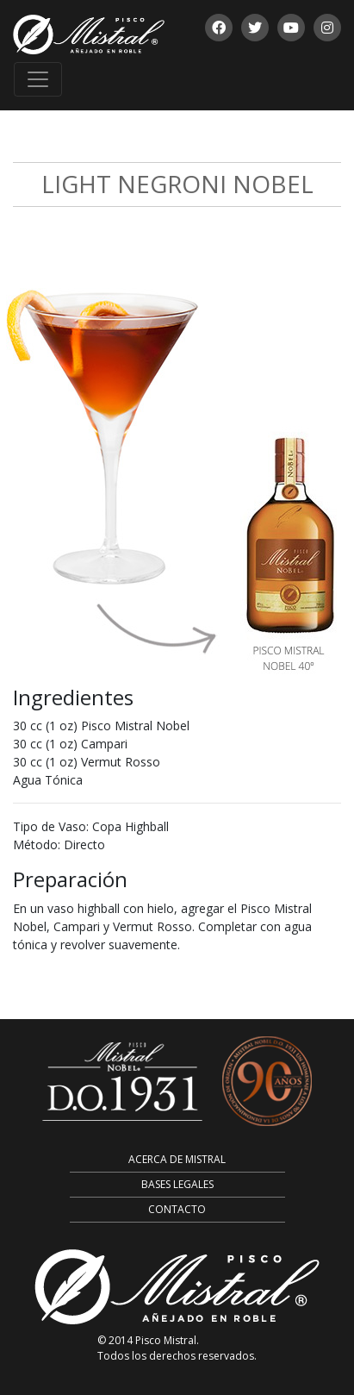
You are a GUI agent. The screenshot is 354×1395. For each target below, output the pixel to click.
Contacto (177, 1209)
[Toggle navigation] (38, 79)
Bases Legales (177, 1184)
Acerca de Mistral (177, 1159)
